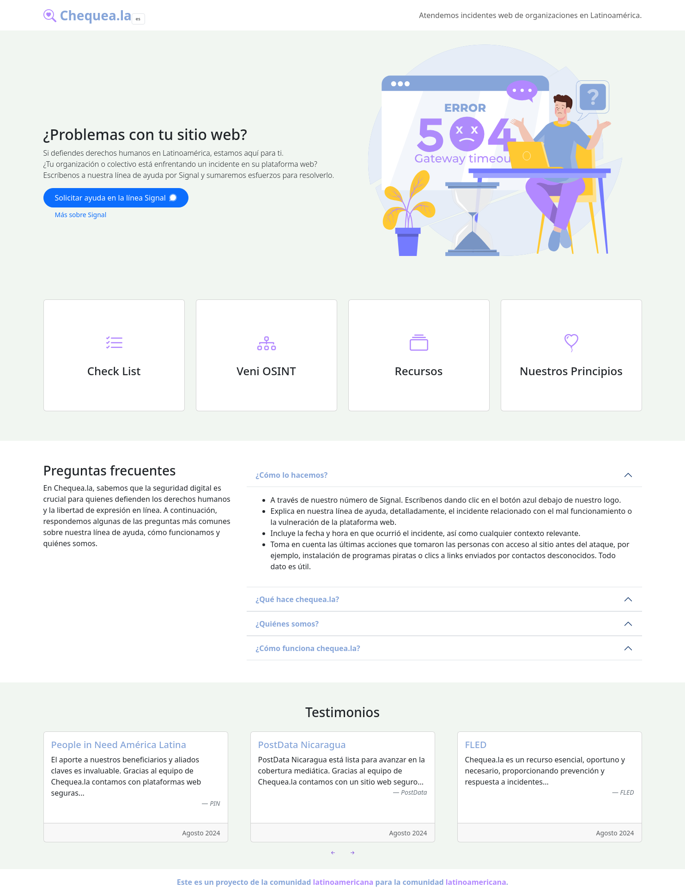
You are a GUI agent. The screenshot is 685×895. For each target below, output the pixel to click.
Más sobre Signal (81, 214)
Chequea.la (87, 15)
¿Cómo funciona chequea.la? (308, 648)
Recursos (419, 370)
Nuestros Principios (571, 370)
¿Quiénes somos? (287, 624)
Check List (114, 370)
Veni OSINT (266, 370)
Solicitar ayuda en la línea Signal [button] (116, 198)
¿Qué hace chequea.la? (297, 599)
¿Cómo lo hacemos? (292, 475)
